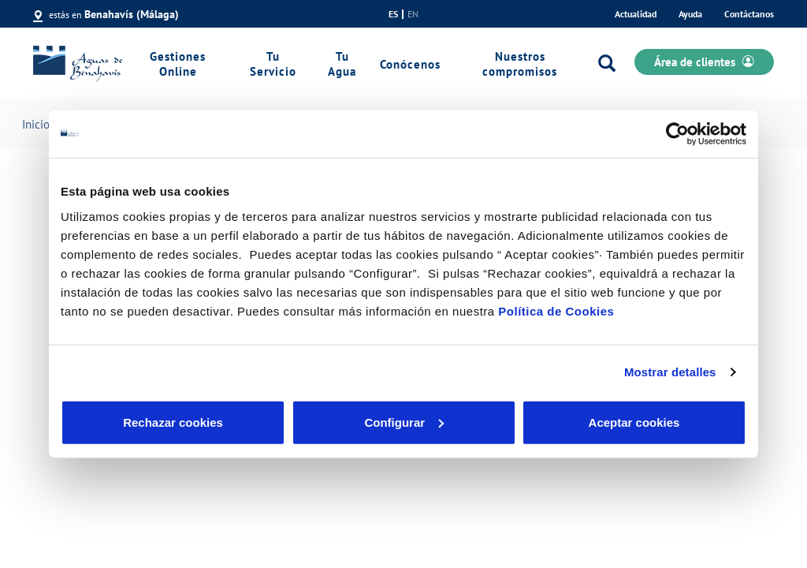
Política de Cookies (556, 310)
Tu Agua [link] (342, 64)
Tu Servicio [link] (273, 64)
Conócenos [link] (410, 64)
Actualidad (635, 14)
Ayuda (690, 14)
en (412, 14)
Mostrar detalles (670, 372)
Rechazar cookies (173, 421)
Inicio (36, 124)
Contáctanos (749, 14)
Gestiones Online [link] (178, 64)
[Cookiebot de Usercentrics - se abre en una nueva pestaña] (677, 134)
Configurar (404, 421)
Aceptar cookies (634, 421)
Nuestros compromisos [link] (519, 64)
